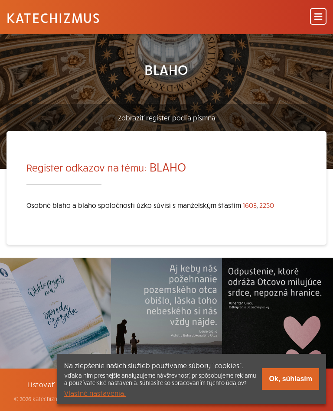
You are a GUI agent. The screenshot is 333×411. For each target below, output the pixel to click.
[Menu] (318, 17)
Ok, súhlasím (290, 378)
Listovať (41, 384)
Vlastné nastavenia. (95, 392)
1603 (250, 205)
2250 (266, 205)
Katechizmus (53, 17)
